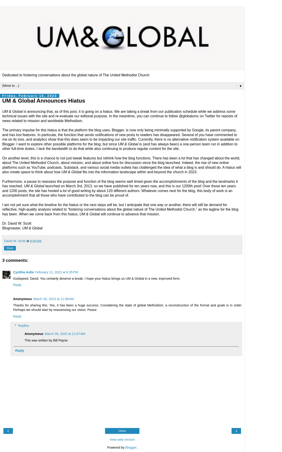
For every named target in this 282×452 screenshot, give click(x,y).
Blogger (130, 447)
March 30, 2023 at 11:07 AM (65, 334)
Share (10, 248)
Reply (17, 285)
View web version (122, 439)
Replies (23, 325)
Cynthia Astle (23, 272)
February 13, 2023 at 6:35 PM (56, 272)
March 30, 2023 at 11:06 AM (53, 299)
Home (122, 431)
